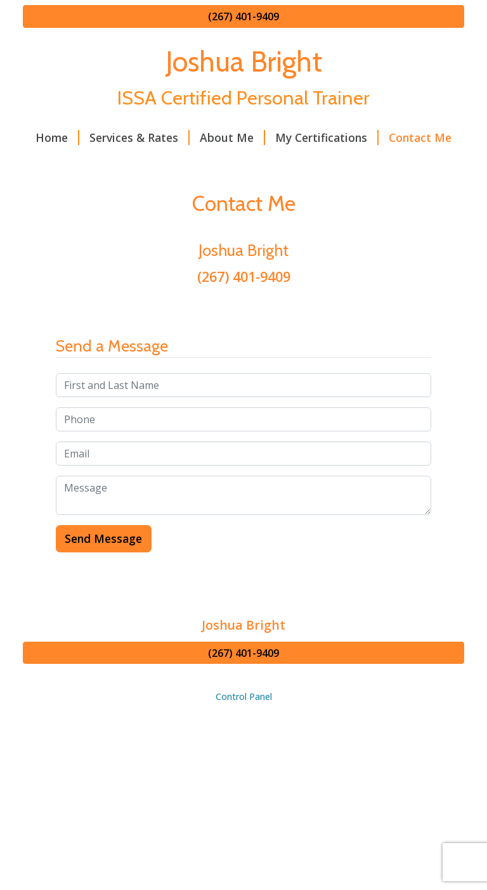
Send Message (103, 538)
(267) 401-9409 (243, 16)
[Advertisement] (243, 797)
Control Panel (244, 696)
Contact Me (420, 137)
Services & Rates (139, 137)
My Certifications (327, 137)
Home (57, 137)
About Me (232, 137)
